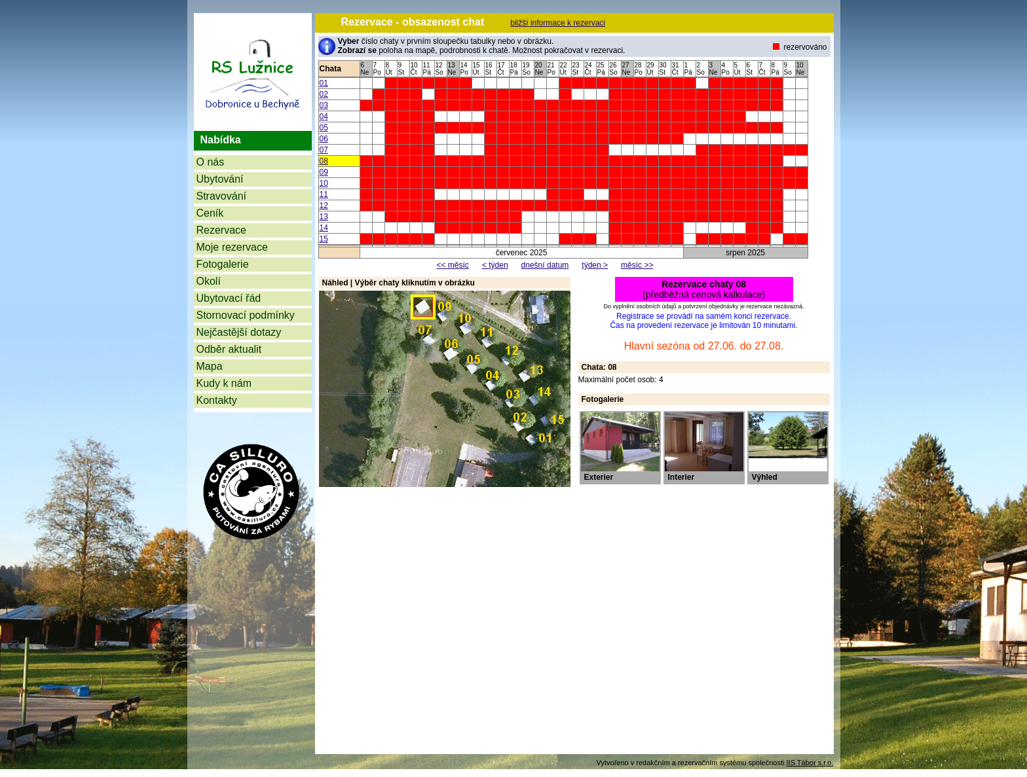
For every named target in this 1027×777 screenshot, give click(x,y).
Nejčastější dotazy (239, 332)
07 (324, 149)
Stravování (221, 196)
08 (324, 161)
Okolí (208, 281)
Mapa (209, 366)
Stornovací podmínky (245, 315)
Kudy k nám (224, 383)
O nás (210, 162)
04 (324, 116)
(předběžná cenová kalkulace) (704, 289)
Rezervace (221, 230)
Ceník (210, 213)
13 (324, 216)
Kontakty (216, 400)
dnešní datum (545, 265)
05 (324, 127)
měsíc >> (637, 265)
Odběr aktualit (229, 349)
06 (324, 138)
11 (324, 194)
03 (324, 105)
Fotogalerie (222, 264)
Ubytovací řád (228, 298)
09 (324, 172)
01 (324, 83)
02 (324, 94)
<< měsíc (453, 265)
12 (324, 205)
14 (324, 227)
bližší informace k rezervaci (557, 22)
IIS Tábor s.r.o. (810, 763)
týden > (595, 265)
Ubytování (220, 179)
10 (324, 183)
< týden (495, 265)
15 (324, 239)
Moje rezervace (232, 247)
